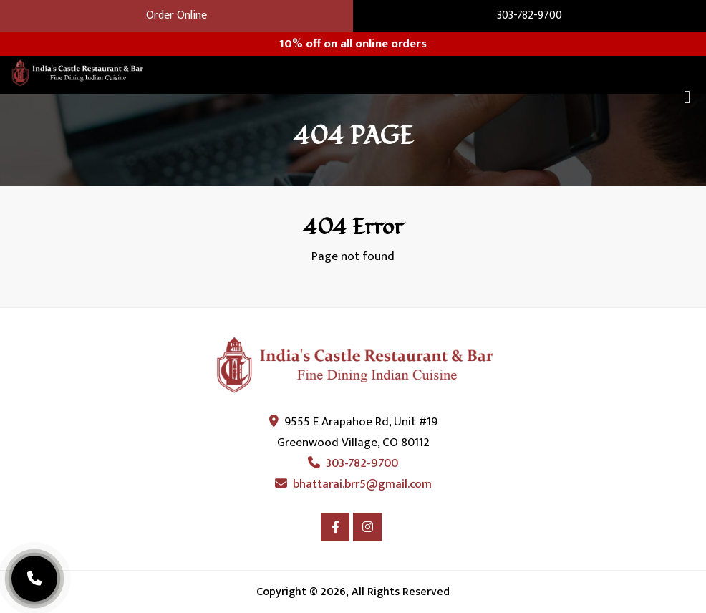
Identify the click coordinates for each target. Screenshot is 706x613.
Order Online (176, 15)
